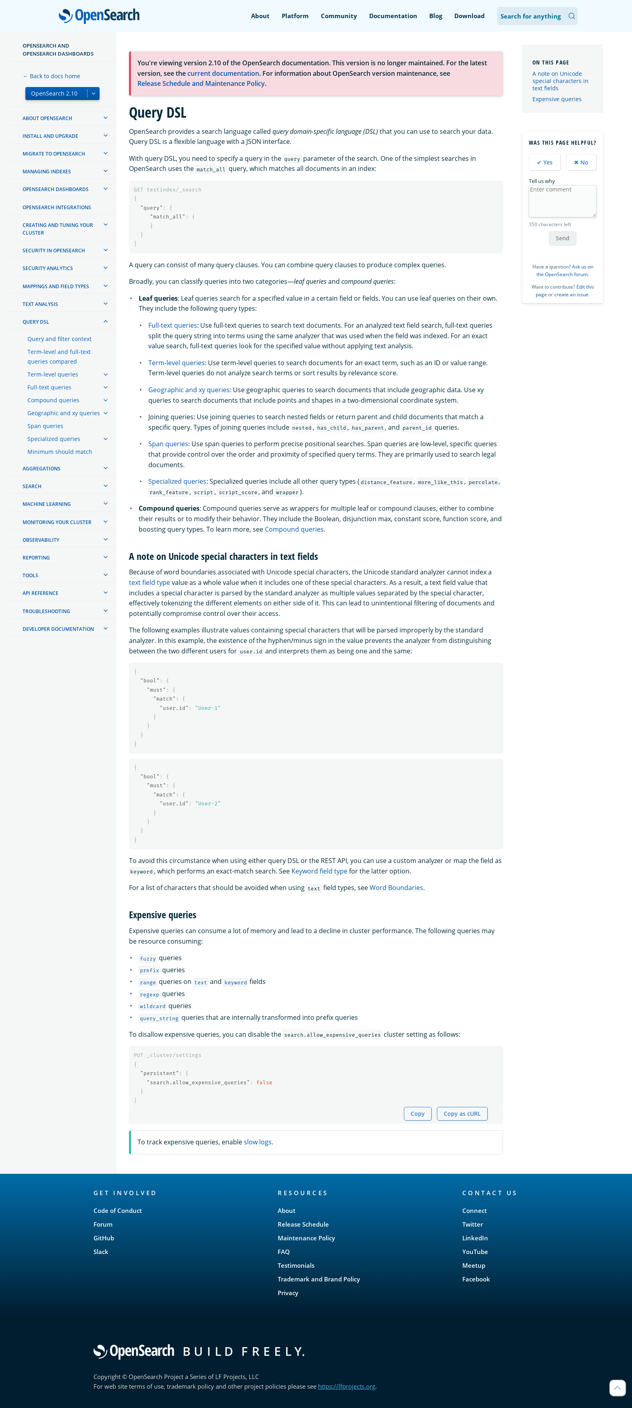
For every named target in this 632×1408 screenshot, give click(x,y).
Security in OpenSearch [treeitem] (54, 250)
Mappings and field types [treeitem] (56, 286)
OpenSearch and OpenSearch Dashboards (58, 49)
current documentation (223, 73)
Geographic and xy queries (189, 389)
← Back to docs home (51, 76)
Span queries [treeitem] (45, 426)
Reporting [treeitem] (36, 557)
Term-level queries (176, 362)
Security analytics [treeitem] (48, 268)
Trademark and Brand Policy (319, 1279)
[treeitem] (105, 117)
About (260, 16)
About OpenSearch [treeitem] (47, 118)
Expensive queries (557, 99)
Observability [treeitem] (41, 540)
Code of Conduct (118, 1210)
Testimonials (296, 1265)
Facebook (476, 1279)
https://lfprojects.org (346, 1386)
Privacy (288, 1293)
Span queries (168, 443)
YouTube (475, 1252)
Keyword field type (319, 871)
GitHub (104, 1238)
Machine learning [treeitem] (47, 504)
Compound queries (294, 529)
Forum (103, 1224)
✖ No (581, 162)
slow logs (258, 1142)
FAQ (284, 1252)
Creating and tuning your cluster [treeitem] (58, 229)
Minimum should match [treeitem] (59, 451)
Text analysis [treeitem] (40, 304)
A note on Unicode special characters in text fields (560, 81)
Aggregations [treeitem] (41, 468)
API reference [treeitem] (40, 593)
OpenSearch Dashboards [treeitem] (56, 189)
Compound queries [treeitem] (53, 400)
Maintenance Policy (306, 1238)
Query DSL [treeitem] (36, 321)
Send (563, 238)
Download (469, 16)
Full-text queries (172, 325)
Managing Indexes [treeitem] (47, 171)
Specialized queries (177, 481)
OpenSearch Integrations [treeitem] (57, 207)
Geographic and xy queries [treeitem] (63, 413)
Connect (474, 1210)
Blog (435, 16)
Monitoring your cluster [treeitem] (57, 522)
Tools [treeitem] (30, 575)
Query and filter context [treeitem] (59, 339)
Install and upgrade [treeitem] (50, 136)
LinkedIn (475, 1238)
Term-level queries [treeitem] (52, 374)
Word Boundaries (396, 887)
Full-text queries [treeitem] (49, 387)
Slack (101, 1252)
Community (339, 16)
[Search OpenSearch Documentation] (537, 16)
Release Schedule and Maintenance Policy (201, 83)
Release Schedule (303, 1224)
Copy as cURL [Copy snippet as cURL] (462, 1113)
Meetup (473, 1265)
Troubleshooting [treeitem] (46, 611)
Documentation (393, 16)
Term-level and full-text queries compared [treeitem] (59, 356)
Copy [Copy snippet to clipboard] (418, 1113)
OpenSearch (101, 16)
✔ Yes (545, 162)
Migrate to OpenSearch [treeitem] (54, 153)
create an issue (571, 294)
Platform (295, 16)
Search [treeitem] (32, 486)
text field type (149, 582)
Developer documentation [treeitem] (58, 629)
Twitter (472, 1224)
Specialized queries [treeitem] (53, 439)
